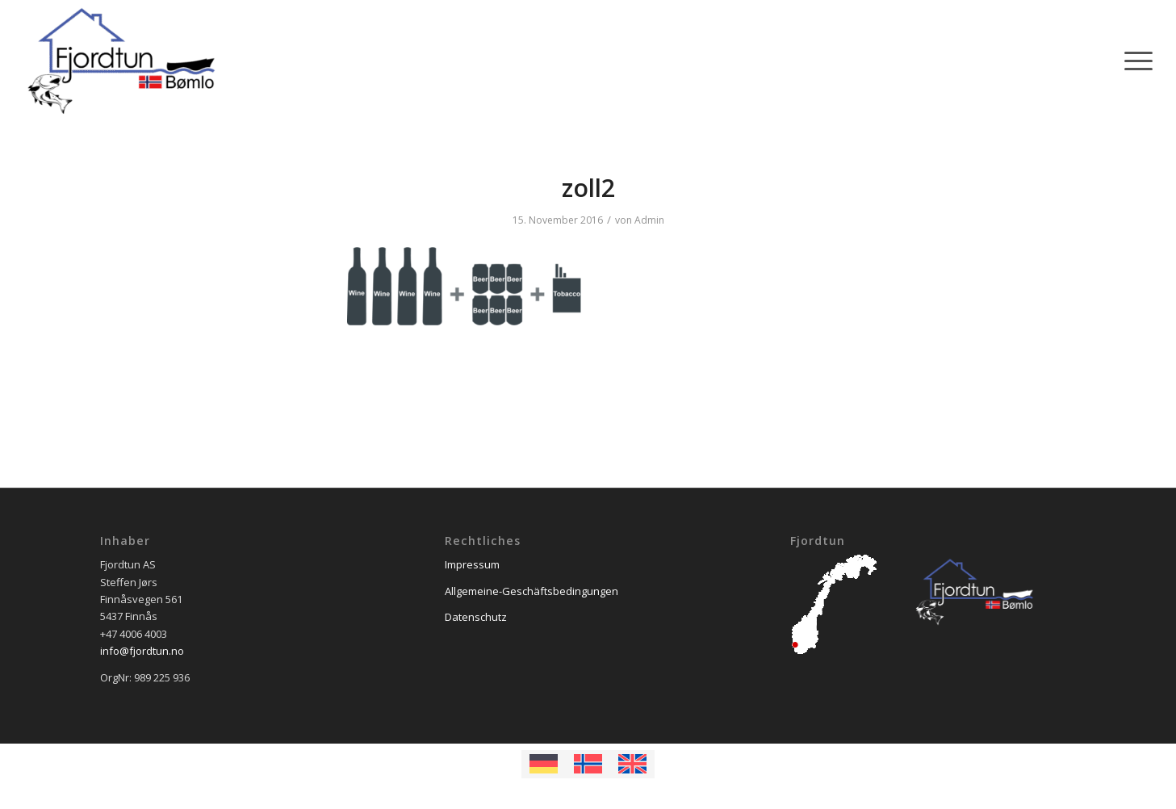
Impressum (472, 564)
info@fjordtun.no (142, 650)
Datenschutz (476, 617)
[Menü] (1133, 60)
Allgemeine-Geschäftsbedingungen (531, 591)
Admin (649, 220)
